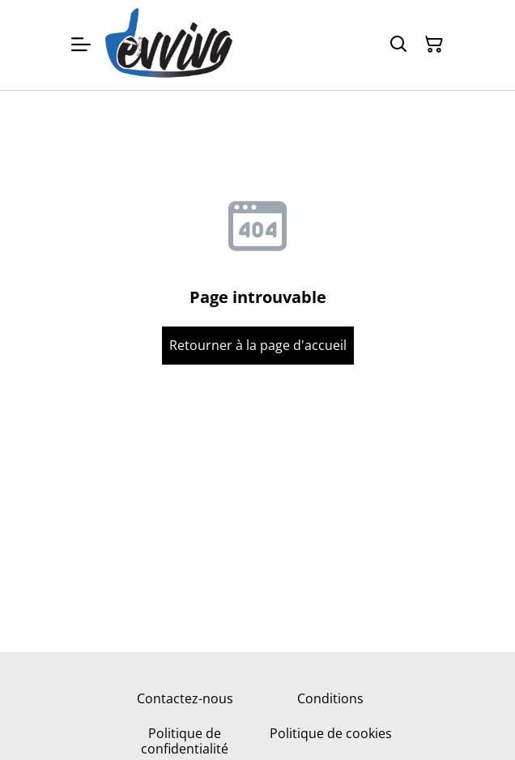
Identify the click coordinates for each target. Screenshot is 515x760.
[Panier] (434, 44)
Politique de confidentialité (184, 741)
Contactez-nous (185, 698)
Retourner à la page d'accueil (258, 345)
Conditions (330, 698)
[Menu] (81, 45)
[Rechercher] (398, 44)
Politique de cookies (331, 733)
